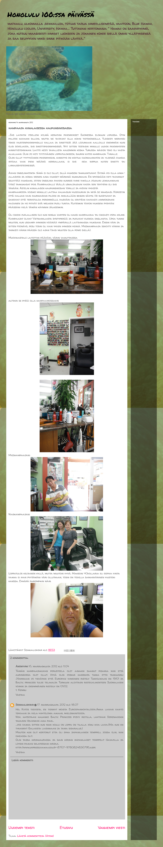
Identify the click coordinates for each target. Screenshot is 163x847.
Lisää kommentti (22, 760)
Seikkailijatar (25, 705)
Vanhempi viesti (111, 827)
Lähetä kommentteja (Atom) (35, 836)
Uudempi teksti (21, 827)
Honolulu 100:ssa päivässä (50, 14)
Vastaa (20, 695)
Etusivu (66, 827)
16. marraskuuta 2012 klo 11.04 (49, 666)
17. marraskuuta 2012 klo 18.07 (57, 705)
